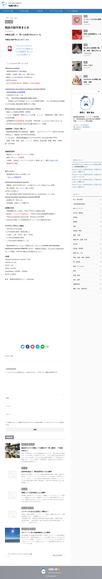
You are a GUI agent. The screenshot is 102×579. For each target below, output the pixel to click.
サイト (8, 414)
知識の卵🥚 (13, 6)
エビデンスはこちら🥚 (55, 11)
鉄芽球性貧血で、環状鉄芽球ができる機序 (36, 471)
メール (8, 406)
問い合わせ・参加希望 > (82, 127)
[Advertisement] (35, 298)
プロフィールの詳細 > (81, 125)
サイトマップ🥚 (8, 11)
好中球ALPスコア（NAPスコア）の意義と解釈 (86, 164)
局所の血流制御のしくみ (92, 34)
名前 (8, 398)
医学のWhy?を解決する (54, 572)
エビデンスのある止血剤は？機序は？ (35, 511)
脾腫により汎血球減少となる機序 (33, 492)
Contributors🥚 (24, 11)
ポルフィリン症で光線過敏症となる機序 (35, 532)
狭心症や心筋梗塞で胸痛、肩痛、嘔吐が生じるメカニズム (92, 50)
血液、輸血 (10, 356)
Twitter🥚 (40, 11)
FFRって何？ (88, 65)
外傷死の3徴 (53, 160)
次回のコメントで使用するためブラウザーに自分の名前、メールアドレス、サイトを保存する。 (35, 424)
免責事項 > (77, 129)
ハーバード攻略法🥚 (72, 11)
